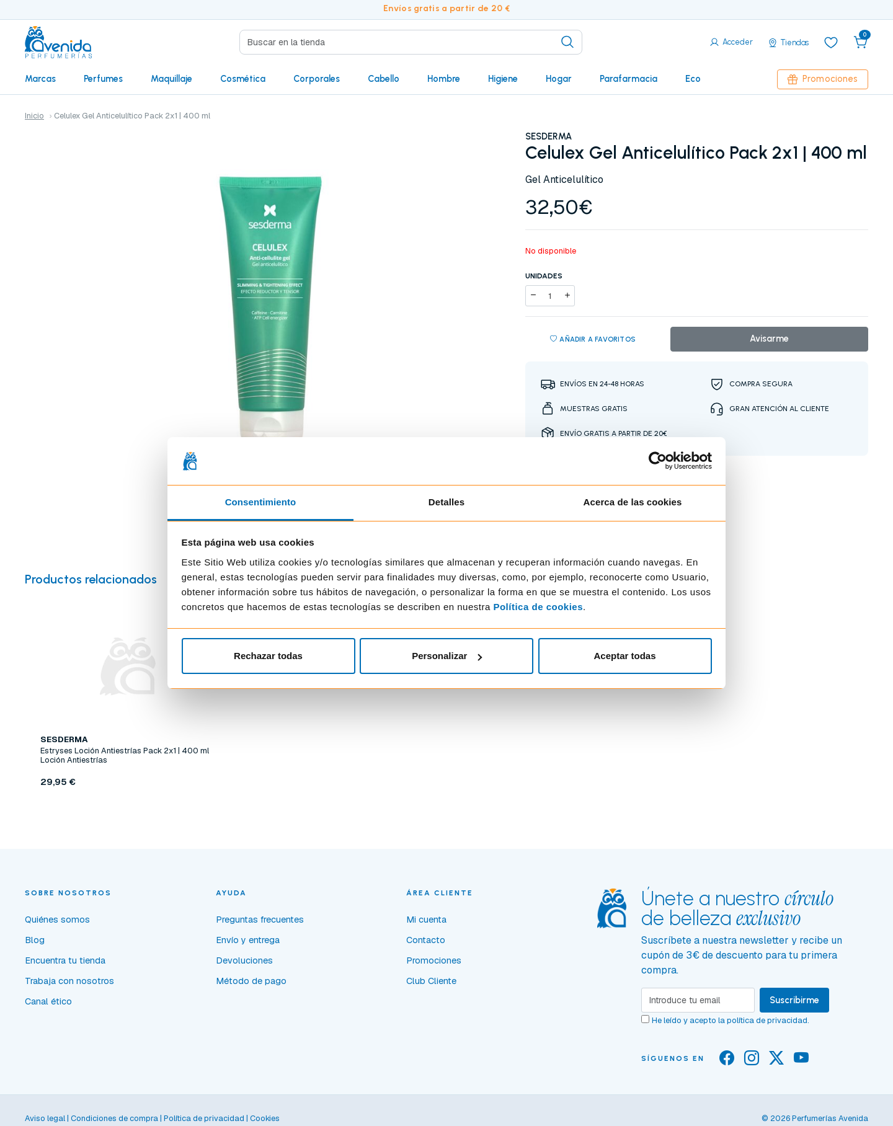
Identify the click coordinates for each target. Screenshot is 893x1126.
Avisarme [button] (769, 338)
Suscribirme (794, 1000)
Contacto (425, 940)
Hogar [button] (559, 78)
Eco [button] (693, 78)
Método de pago (251, 980)
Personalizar (447, 655)
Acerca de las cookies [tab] (633, 502)
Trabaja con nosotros (69, 980)
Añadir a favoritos (593, 339)
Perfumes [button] (103, 78)
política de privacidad (767, 1020)
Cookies (265, 1118)
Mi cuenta (426, 919)
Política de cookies (538, 606)
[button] (860, 42)
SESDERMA (548, 136)
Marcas (40, 78)
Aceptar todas (624, 655)
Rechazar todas (268, 655)
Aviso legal (45, 1118)
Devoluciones (244, 960)
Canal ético (48, 1001)
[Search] (410, 42)
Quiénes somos (57, 919)
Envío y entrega (248, 940)
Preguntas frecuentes (260, 919)
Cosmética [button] (242, 78)
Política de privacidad (204, 1118)
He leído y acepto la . (730, 1020)
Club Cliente (431, 980)
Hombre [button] (443, 78)
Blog (35, 940)
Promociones (823, 78)
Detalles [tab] (446, 502)
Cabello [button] (383, 78)
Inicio (34, 115)
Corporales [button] (316, 78)
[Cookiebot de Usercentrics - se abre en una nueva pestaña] (657, 461)
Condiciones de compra (114, 1118)
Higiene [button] (503, 78)
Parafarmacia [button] (628, 78)
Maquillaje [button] (171, 78)
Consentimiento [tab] (260, 502)
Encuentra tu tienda (65, 960)
